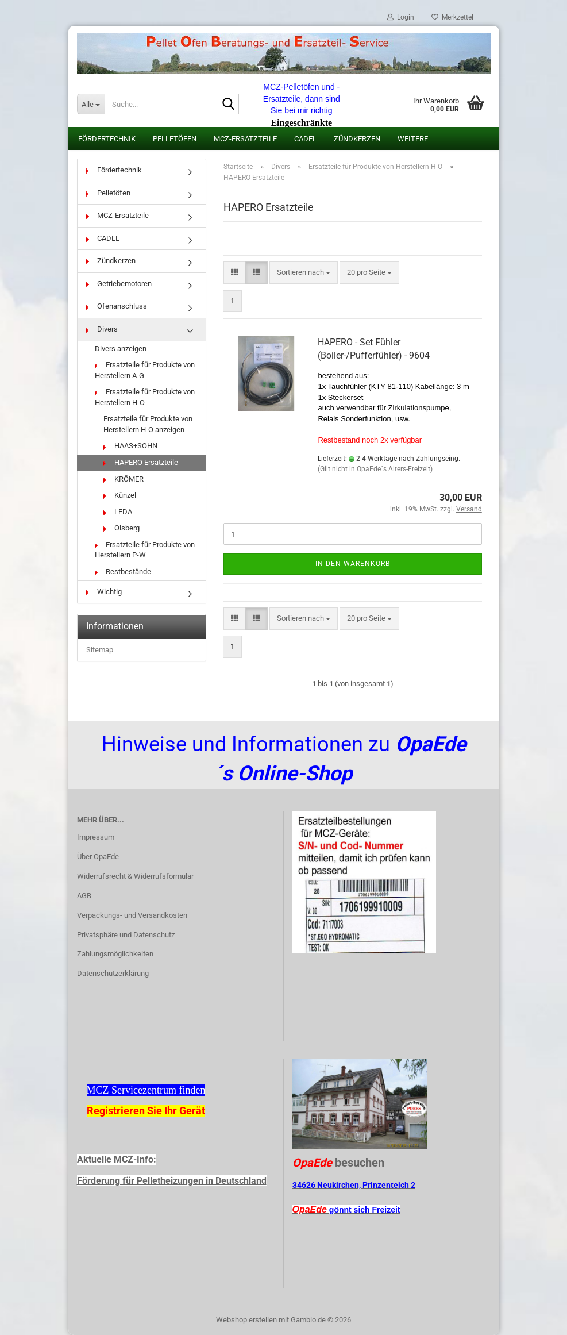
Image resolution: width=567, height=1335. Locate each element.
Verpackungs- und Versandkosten (132, 915)
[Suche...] (91, 104)
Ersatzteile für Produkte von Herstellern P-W (145, 550)
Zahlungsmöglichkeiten (115, 953)
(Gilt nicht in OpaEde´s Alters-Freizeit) (375, 469)
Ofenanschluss (116, 306)
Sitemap (99, 649)
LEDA (117, 511)
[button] (234, 272)
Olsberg (121, 528)
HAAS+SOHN (130, 445)
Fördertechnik (107, 138)
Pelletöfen (174, 138)
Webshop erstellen (246, 1319)
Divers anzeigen (120, 348)
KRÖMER (123, 479)
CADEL (305, 138)
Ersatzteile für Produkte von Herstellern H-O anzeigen (147, 424)
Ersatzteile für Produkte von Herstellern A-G (145, 370)
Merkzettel (452, 17)
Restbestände (123, 571)
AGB (84, 895)
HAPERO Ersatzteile (140, 462)
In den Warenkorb (352, 564)
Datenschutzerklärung (113, 973)
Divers (102, 329)
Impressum (95, 837)
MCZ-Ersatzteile (245, 138)
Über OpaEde (98, 856)
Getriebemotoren (119, 283)
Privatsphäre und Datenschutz (126, 934)
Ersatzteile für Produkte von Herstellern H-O (145, 397)
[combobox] (303, 272)
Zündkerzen (357, 138)
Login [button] (400, 17)
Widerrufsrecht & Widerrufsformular (135, 876)
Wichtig (104, 591)
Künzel (119, 495)
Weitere (413, 138)
